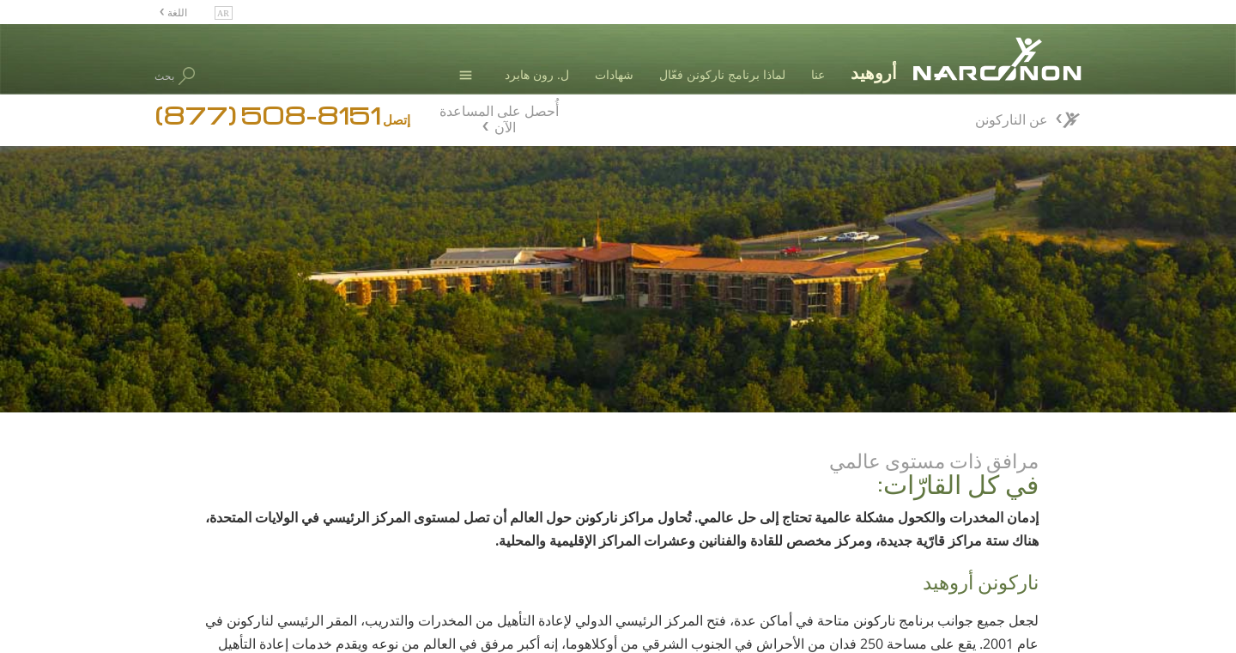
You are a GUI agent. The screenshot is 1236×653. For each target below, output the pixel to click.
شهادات (614, 74)
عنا (818, 74)
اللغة (176, 11)
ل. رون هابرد (537, 74)
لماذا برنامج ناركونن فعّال (722, 74)
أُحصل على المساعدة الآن (499, 117)
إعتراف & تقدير (939, 558)
